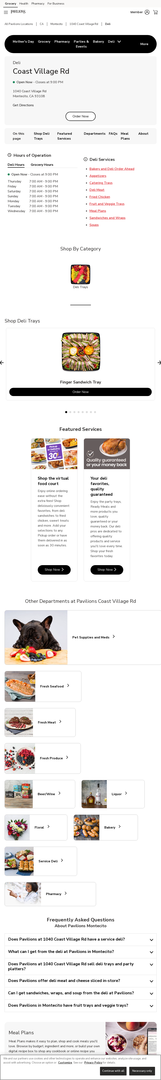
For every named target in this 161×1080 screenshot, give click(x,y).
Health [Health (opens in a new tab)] (23, 4)
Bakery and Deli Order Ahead (111, 169)
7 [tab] (91, 412)
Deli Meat (97, 190)
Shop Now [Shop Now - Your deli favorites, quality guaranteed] (110, 569)
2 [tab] (70, 412)
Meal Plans (97, 211)
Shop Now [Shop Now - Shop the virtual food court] (58, 569)
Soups (94, 225)
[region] (80, 1067)
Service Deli (50, 861)
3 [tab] (74, 412)
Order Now (81, 116)
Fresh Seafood (53, 686)
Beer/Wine (48, 794)
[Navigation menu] (6, 12)
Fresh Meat (48, 722)
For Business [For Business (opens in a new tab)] (56, 4)
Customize (65, 1063)
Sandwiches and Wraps (107, 218)
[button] (140, 12)
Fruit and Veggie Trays (107, 204)
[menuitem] (23, 44)
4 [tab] (79, 412)
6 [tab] (87, 412)
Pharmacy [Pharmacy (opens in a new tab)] (38, 4)
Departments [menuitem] (95, 133)
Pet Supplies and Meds (90, 637)
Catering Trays (101, 183)
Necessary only (142, 1071)
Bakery (111, 827)
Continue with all (113, 1071)
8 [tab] (95, 412)
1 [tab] (66, 412)
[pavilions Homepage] (18, 12)
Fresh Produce (53, 758)
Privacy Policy (93, 1063)
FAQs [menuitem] (113, 133)
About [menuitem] (143, 133)
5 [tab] (83, 412)
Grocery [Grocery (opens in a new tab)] (10, 4)
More (144, 44)
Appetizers (97, 176)
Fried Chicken (99, 197)
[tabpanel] (80, 364)
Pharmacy (55, 894)
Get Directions (23, 105)
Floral (41, 827)
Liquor (118, 794)
